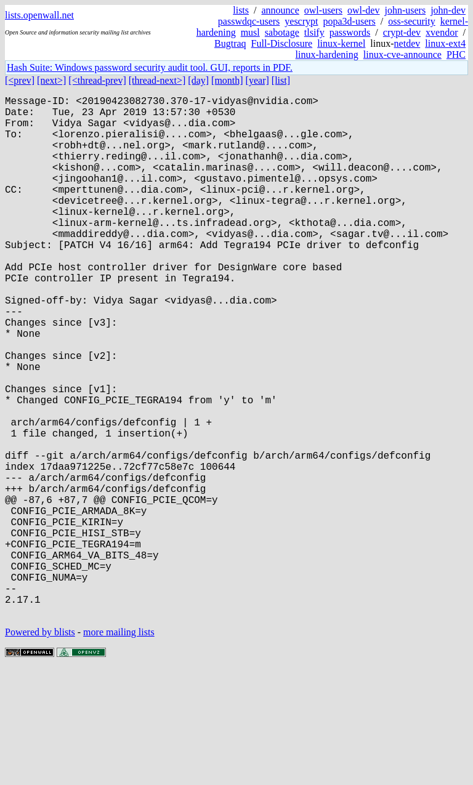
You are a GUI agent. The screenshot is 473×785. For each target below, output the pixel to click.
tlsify (314, 32)
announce (280, 10)
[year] (257, 80)
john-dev (448, 10)
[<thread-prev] (97, 80)
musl (250, 32)
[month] (227, 80)
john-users (405, 10)
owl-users (323, 10)
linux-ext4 (445, 43)
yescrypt (301, 21)
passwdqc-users (249, 21)
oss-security (411, 21)
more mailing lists (119, 748)
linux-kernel (341, 43)
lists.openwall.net (39, 15)
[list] (281, 80)
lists (241, 10)
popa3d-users (349, 21)
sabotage (282, 32)
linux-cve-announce (402, 54)
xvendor (442, 32)
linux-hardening (327, 54)
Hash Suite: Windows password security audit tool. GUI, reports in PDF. (150, 67)
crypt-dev (402, 32)
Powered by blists (40, 748)
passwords (350, 32)
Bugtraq (230, 43)
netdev (407, 43)
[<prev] (19, 80)
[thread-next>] (157, 80)
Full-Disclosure (282, 43)
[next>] (51, 80)
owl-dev (363, 10)
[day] (198, 80)
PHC (456, 54)
